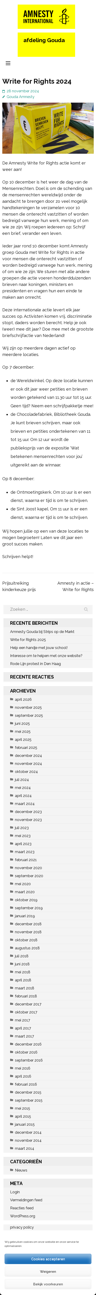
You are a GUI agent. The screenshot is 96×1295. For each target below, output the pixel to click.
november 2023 (28, 820)
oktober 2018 (26, 940)
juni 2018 (22, 964)
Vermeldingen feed (26, 1200)
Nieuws (21, 1170)
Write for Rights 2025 (28, 640)
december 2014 (28, 1132)
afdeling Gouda (44, 40)
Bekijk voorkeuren (48, 1284)
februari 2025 (26, 747)
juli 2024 (22, 780)
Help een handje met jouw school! (39, 648)
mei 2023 (23, 836)
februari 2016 (26, 1084)
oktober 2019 (26, 900)
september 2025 (29, 715)
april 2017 (23, 1028)
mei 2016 (22, 1068)
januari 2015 (25, 1124)
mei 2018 (22, 972)
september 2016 (29, 1060)
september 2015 (28, 1100)
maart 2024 (25, 804)
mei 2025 (23, 731)
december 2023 (28, 812)
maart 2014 (24, 1148)
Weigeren (48, 1272)
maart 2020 (25, 892)
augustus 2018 (27, 948)
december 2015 (28, 1092)
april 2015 (23, 1116)
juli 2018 (21, 956)
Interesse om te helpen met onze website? (46, 656)
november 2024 (28, 763)
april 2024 (23, 796)
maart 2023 (24, 852)
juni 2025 (22, 723)
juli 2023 (22, 828)
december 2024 (28, 755)
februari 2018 (26, 996)
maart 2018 (24, 988)
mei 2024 (23, 788)
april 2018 (23, 980)
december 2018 (28, 924)
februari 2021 (26, 860)
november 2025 (28, 707)
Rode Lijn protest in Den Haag (35, 664)
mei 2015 (22, 1108)
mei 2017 (22, 1020)
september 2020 (29, 876)
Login (15, 1192)
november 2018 (28, 932)
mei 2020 (23, 884)
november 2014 (28, 1140)
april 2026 (23, 699)
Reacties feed (22, 1208)
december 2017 (28, 1004)
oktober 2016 (26, 1052)
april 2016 (23, 1076)
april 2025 (23, 739)
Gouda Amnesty (20, 97)
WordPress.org (22, 1216)
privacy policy (22, 1227)
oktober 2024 (26, 771)
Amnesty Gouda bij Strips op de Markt (42, 632)
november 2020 (28, 868)
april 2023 (23, 844)
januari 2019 (25, 916)
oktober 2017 (26, 1012)
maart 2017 (24, 1036)
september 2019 (29, 908)
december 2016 (28, 1044)
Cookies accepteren (48, 1259)
